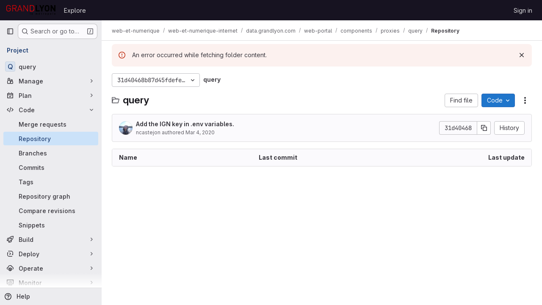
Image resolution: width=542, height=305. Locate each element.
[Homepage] (31, 10)
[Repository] (50, 138)
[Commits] (50, 167)
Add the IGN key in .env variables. (185, 124)
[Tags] (50, 182)
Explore (75, 10)
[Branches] (50, 153)
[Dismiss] (522, 55)
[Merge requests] (50, 124)
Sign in (523, 10)
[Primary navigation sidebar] (10, 31)
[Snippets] (50, 225)
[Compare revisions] (50, 210)
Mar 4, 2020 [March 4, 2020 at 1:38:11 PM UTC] (200, 132)
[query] (50, 66)
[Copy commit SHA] (484, 128)
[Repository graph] (50, 196)
